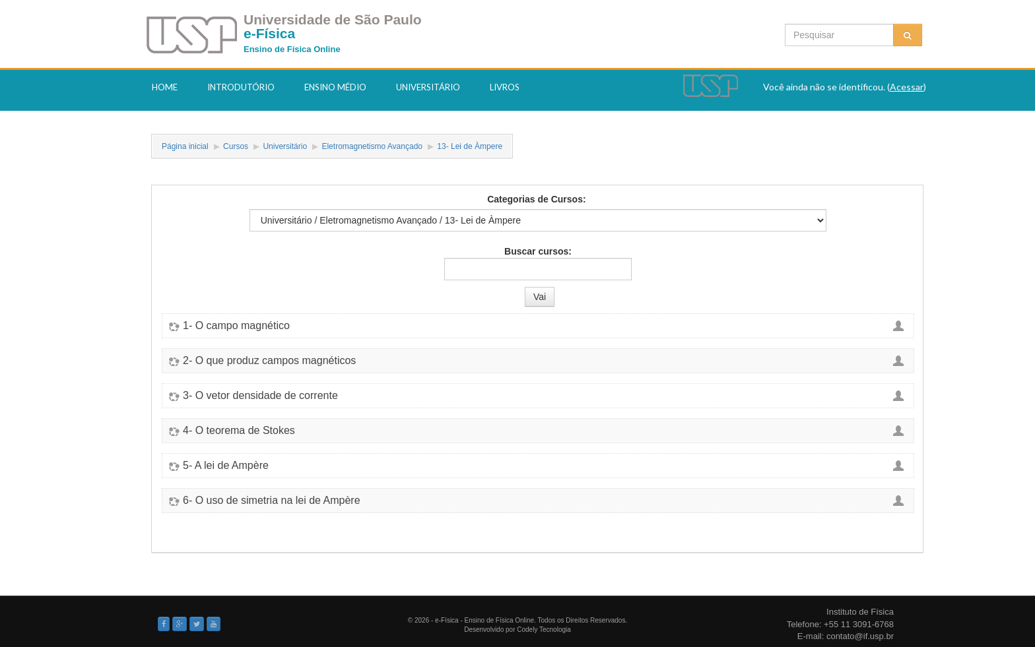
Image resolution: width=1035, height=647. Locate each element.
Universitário (428, 87)
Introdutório (241, 87)
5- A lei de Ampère (226, 465)
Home (165, 87)
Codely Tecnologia (544, 629)
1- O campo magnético (236, 326)
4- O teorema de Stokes (239, 430)
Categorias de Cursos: (536, 199)
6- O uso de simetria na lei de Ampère (271, 500)
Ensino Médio (335, 87)
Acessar (906, 86)
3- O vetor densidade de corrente (260, 395)
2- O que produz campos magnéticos (269, 360)
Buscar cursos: (538, 251)
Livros (504, 87)
